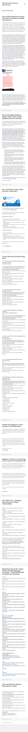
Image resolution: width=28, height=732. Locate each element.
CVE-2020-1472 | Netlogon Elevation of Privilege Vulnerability (11, 502)
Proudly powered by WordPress (7, 722)
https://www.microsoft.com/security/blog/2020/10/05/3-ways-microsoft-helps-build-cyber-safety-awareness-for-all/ (13, 365)
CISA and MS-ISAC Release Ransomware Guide (11, 685)
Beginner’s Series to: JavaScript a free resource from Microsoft (14, 460)
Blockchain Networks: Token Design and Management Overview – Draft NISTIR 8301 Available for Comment (13, 571)
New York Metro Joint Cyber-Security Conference (13, 190)
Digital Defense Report (8, 129)
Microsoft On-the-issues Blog (10, 178)
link (6, 491)
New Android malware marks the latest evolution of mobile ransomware (13, 18)
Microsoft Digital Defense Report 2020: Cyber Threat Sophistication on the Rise (12, 116)
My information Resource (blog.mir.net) (10, 4)
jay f (10, 110)
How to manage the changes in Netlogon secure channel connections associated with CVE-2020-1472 (13, 542)
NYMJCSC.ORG (14, 209)
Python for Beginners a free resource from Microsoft (12, 425)
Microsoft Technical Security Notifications (12, 558)
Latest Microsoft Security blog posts (13, 257)
